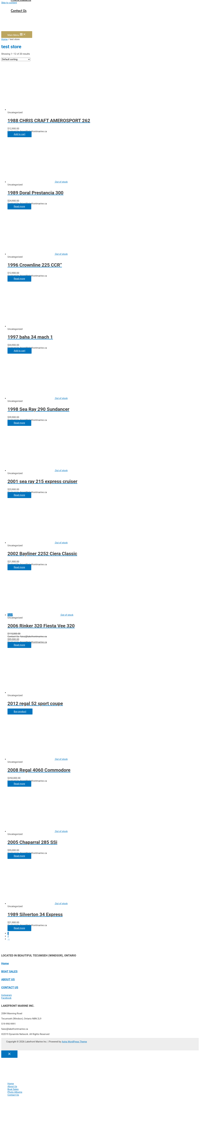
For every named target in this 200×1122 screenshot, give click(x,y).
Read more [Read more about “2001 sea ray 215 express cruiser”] (19, 495)
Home (4, 39)
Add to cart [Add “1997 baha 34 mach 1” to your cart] (19, 350)
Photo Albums (15, 1092)
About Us (12, 1086)
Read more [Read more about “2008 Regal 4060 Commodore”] (19, 783)
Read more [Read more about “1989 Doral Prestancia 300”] (19, 206)
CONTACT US (9, 987)
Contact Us (19, 10)
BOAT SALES (9, 971)
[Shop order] (15, 59)
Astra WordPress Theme (74, 1041)
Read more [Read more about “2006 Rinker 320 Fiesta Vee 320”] (19, 645)
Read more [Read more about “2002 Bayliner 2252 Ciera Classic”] (19, 567)
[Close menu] (9, 1054)
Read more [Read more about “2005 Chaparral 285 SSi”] (19, 855)
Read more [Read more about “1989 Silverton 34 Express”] (19, 928)
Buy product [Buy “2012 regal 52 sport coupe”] (20, 711)
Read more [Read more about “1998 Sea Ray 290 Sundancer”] (19, 422)
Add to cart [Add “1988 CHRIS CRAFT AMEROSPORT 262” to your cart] (19, 134)
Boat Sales (13, 1089)
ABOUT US (8, 979)
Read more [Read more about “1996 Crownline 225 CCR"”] (19, 278)
